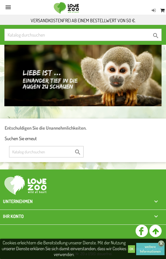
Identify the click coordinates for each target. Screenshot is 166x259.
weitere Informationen (150, 248)
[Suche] (83, 35)
